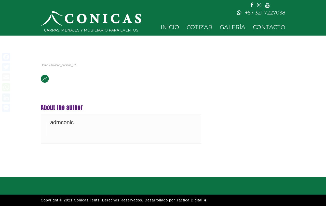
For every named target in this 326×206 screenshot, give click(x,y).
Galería (232, 27)
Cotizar (199, 27)
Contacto (269, 27)
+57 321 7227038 (261, 13)
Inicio (169, 27)
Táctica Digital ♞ (191, 200)
